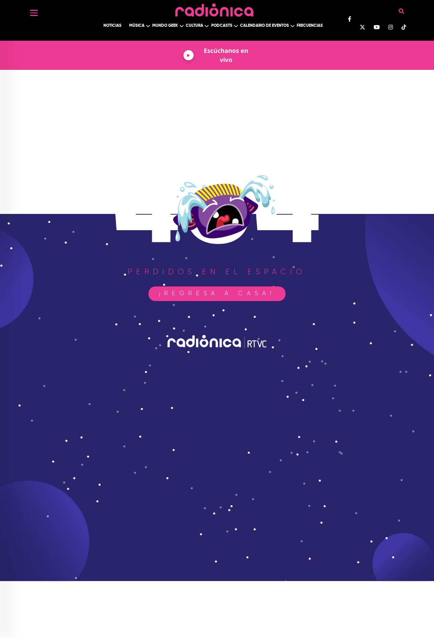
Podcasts (221, 26)
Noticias (112, 26)
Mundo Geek (165, 26)
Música (136, 26)
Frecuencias (310, 26)
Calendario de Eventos (264, 26)
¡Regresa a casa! (217, 294)
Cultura (194, 26)
